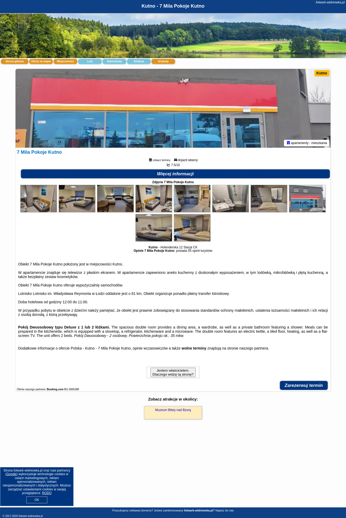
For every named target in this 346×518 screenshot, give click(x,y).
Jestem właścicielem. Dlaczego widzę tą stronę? (173, 372)
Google (11, 474)
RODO (47, 493)
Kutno (322, 73)
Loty (90, 61)
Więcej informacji (175, 173)
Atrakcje (139, 61)
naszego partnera (253, 348)
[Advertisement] (173, 469)
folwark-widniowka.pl (330, 2)
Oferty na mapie (41, 61)
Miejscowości (65, 61)
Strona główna (15, 61)
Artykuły (163, 61)
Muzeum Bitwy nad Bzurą (173, 410)
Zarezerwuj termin (304, 385)
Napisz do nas (224, 510)
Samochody (114, 61)
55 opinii (194, 251)
